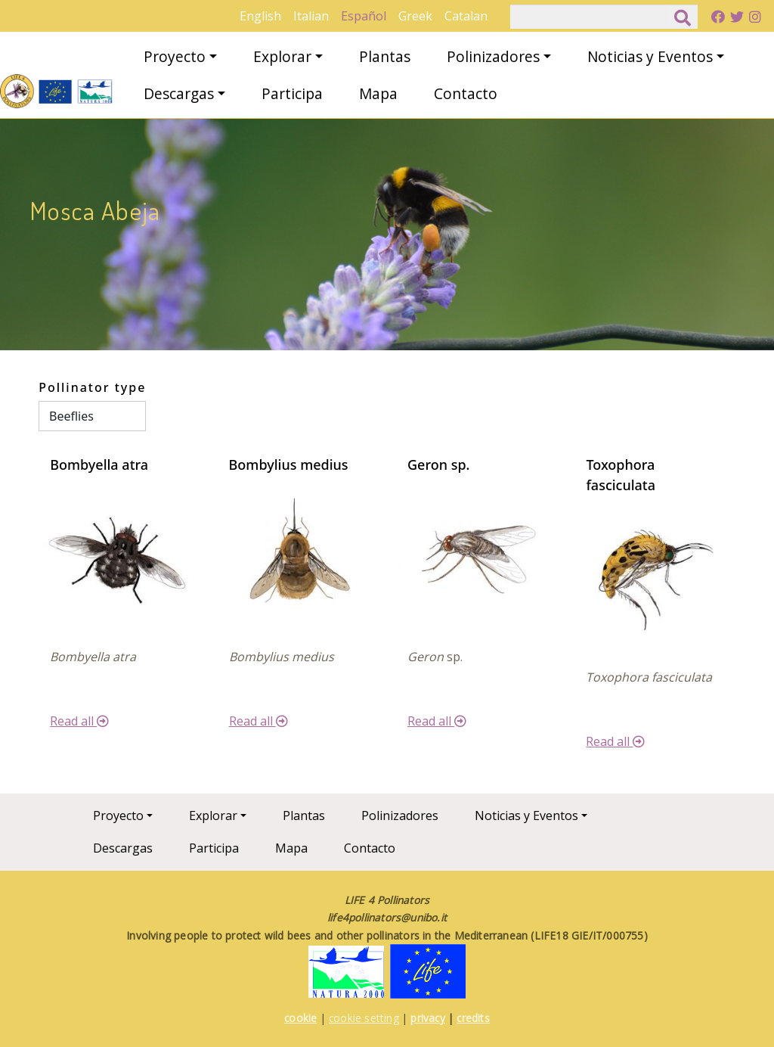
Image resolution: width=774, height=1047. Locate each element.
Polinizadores (493, 56)
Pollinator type (92, 387)
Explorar (282, 56)
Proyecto (175, 56)
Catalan (466, 16)
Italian (311, 16)
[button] (119, 554)
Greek (415, 16)
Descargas (179, 93)
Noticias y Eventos (650, 56)
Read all (79, 721)
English (260, 16)
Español (363, 16)
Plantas (384, 56)
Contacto (465, 93)
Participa (292, 93)
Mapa (378, 93)
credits (473, 1018)
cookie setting (364, 1018)
